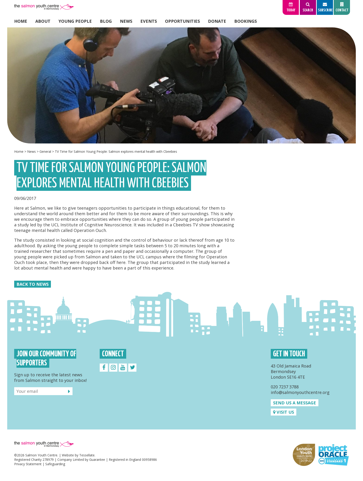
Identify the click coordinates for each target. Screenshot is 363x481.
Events (148, 21)
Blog (106, 21)
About (42, 21)
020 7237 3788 (285, 387)
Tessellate (87, 455)
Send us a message (294, 403)
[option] (181, 85)
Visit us (283, 412)
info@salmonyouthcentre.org (300, 392)
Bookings (245, 21)
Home (20, 21)
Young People (75, 21)
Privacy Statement (28, 464)
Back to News (32, 284)
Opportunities (182, 21)
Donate (217, 21)
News (126, 21)
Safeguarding (55, 464)
